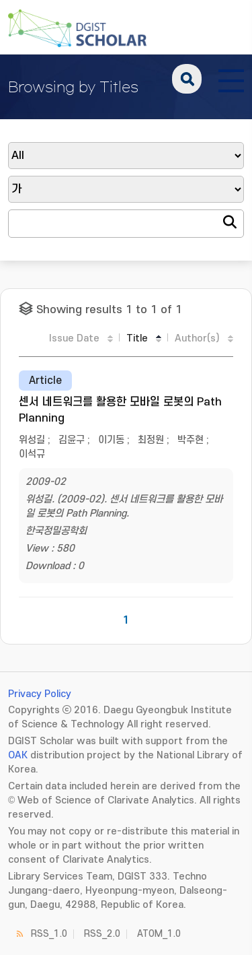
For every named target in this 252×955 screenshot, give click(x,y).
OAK (18, 755)
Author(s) (197, 338)
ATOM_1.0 (159, 934)
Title (137, 338)
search (187, 79)
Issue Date (74, 338)
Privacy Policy (39, 694)
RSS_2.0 (102, 934)
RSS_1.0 (49, 934)
